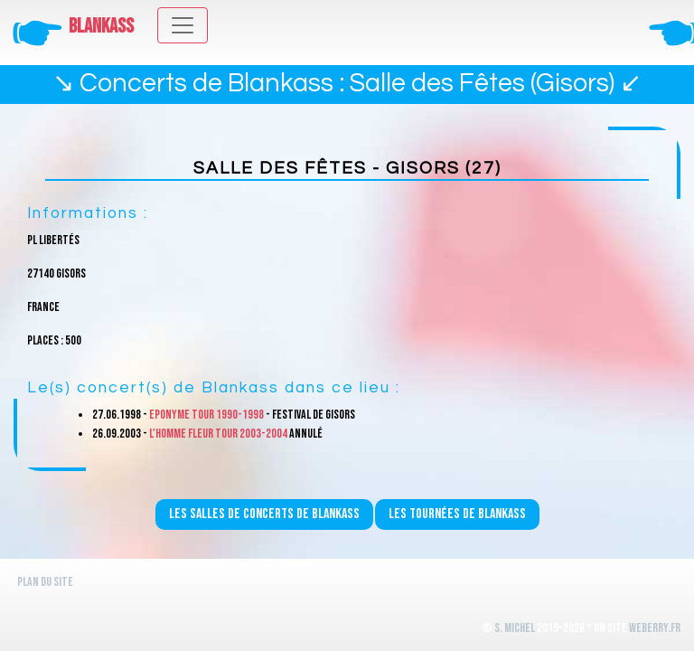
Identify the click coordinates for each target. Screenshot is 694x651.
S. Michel (514, 628)
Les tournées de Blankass (457, 514)
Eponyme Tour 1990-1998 (206, 414)
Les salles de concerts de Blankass (264, 514)
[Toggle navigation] (182, 25)
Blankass (101, 26)
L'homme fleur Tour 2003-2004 (218, 433)
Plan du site (45, 582)
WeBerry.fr (654, 628)
